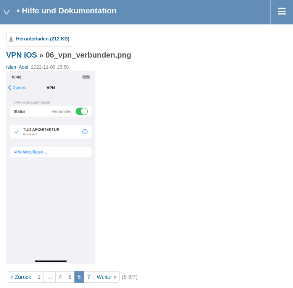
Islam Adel (17, 67)
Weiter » (106, 277)
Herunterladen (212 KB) (42, 39)
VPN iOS (21, 55)
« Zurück (20, 277)
